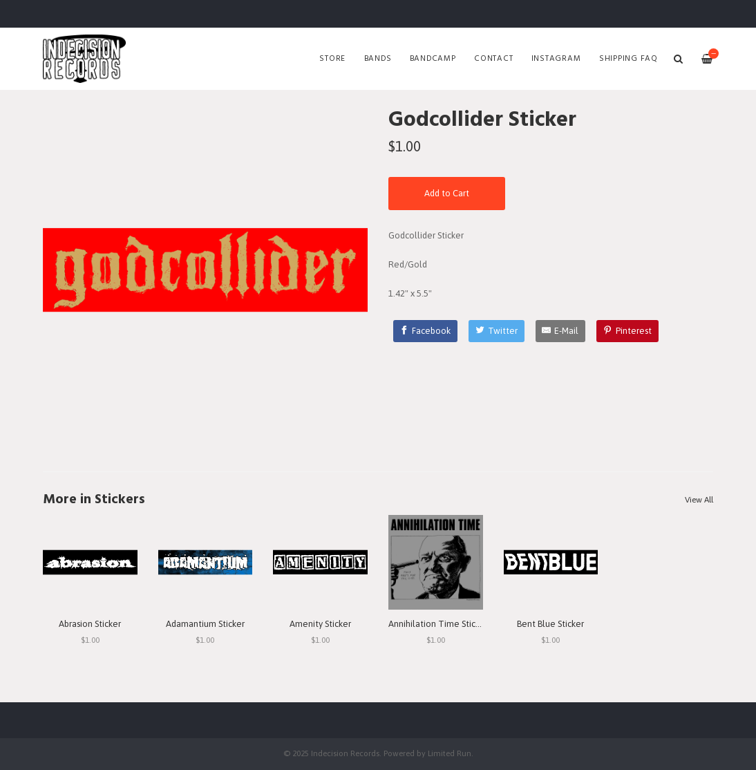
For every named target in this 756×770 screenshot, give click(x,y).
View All (699, 500)
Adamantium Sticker (205, 624)
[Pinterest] (627, 331)
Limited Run (449, 753)
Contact (493, 59)
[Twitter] (497, 331)
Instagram (556, 59)
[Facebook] (425, 331)
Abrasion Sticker (90, 624)
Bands (378, 59)
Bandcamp (433, 59)
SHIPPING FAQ (628, 59)
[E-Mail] (561, 331)
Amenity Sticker (320, 624)
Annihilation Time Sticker (438, 624)
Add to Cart (446, 193)
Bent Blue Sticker (550, 624)
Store (332, 59)
